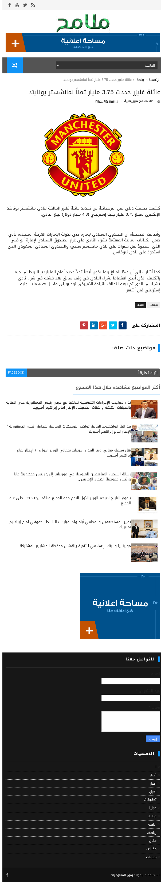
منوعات (149, 858)
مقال (150, 842)
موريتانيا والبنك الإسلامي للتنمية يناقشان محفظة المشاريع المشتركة (72, 547)
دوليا (150, 809)
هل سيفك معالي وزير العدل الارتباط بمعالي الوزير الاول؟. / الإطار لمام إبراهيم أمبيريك (71, 454)
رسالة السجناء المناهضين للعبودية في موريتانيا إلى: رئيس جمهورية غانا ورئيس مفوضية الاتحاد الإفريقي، (70, 478)
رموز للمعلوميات (119, 876)
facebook (14, 374)
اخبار (151, 784)
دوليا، (150, 817)
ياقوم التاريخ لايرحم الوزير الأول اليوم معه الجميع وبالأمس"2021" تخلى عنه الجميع (67, 502)
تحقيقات (148, 801)
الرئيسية (152, 81)
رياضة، (149, 834)
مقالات (149, 850)
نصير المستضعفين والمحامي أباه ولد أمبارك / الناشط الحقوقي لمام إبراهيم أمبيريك (67, 526)
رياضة (138, 81)
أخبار (151, 776)
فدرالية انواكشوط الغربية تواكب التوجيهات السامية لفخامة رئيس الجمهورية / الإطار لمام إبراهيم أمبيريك (66, 430)
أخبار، (150, 793)
